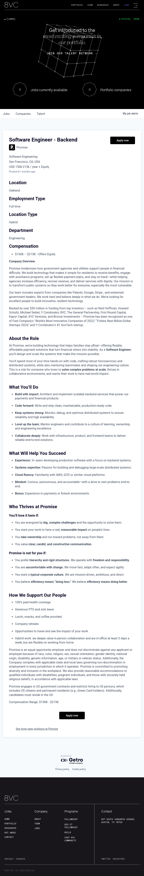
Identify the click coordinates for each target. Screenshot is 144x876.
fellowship (71, 819)
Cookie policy (79, 769)
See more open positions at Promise (37, 728)
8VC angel (10, 832)
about (37, 819)
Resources (103, 5)
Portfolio (77, 5)
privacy (9, 859)
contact (9, 837)
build (67, 832)
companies (23, 114)
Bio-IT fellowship (71, 825)
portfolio (10, 823)
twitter (105, 859)
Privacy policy (62, 769)
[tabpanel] (72, 481)
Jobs (126, 5)
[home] (11, 5)
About (116, 5)
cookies (20, 859)
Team (90, 5)
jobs (6, 114)
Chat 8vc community (70, 838)
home (7, 819)
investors (118, 859)
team (37, 823)
